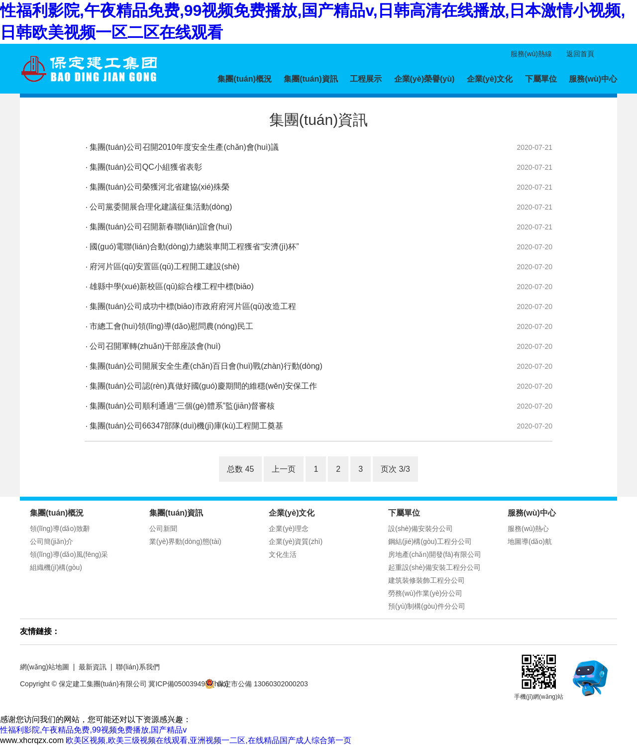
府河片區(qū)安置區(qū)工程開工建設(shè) (164, 266)
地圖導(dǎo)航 (530, 541)
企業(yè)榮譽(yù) (424, 79)
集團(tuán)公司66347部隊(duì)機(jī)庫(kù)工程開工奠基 (186, 426)
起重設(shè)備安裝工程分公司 (434, 567)
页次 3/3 (395, 469)
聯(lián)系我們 (137, 667)
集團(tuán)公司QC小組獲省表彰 (146, 167)
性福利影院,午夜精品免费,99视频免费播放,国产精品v (93, 730)
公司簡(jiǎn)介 (51, 541)
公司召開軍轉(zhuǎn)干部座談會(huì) (155, 346)
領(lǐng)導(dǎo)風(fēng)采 (69, 554)
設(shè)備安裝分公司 (420, 529)
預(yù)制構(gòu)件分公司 (426, 606)
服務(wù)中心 (593, 79)
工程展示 (366, 79)
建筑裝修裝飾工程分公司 (426, 580)
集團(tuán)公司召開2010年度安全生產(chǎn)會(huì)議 (184, 147)
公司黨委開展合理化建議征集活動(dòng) (161, 207)
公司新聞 (163, 529)
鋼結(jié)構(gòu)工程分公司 (430, 541)
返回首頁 (580, 54)
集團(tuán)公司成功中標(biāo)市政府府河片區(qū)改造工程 (193, 306)
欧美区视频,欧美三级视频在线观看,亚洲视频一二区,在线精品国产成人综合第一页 (208, 740)
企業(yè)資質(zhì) (295, 541)
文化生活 (283, 554)
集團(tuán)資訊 (310, 79)
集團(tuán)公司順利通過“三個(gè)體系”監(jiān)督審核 (182, 406)
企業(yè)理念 (289, 529)
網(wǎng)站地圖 (44, 667)
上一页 (284, 469)
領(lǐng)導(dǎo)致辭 (60, 529)
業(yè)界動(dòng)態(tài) (185, 541)
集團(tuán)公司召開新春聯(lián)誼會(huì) (161, 226)
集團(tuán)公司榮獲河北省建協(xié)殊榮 (159, 187)
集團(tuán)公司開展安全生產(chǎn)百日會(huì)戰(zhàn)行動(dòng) (206, 366)
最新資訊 (92, 667)
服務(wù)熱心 (528, 529)
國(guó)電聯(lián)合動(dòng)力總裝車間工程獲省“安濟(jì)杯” (194, 246)
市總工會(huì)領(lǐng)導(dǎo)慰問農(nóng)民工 (171, 326)
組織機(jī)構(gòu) (56, 567)
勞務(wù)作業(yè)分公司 (425, 593)
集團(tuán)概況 (244, 79)
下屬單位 (541, 79)
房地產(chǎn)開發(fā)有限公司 (434, 554)
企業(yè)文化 (490, 79)
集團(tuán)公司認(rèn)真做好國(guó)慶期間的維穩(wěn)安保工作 (203, 386)
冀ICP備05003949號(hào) (188, 684)
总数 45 (240, 469)
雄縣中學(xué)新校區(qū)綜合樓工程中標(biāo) (172, 286)
